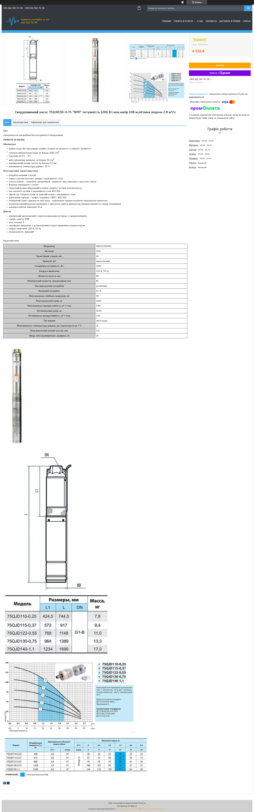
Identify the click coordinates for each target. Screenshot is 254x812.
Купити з (220, 73)
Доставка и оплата (229, 21)
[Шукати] (248, 8)
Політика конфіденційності (153, 809)
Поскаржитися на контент (127, 809)
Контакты (211, 21)
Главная (166, 21)
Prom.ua (142, 803)
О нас (200, 21)
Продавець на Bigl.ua (127, 806)
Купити (220, 65)
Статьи (246, 21)
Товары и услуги (183, 21)
